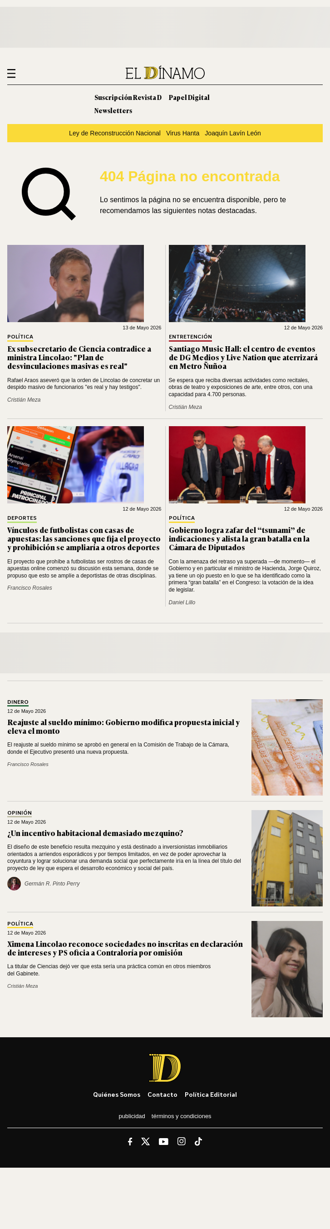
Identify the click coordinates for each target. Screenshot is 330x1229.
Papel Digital (189, 97)
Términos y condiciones (182, 1116)
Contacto (162, 1094)
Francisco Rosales (29, 588)
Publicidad (131, 1116)
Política (20, 337)
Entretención (190, 337)
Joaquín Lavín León (233, 133)
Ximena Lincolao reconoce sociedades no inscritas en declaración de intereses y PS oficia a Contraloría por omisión (125, 948)
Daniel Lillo (182, 602)
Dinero (18, 702)
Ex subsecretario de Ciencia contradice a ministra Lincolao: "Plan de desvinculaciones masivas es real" (79, 357)
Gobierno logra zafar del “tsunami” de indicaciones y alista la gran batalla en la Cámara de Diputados (239, 538)
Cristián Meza (23, 400)
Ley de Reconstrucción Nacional (115, 133)
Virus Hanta (182, 133)
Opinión (19, 813)
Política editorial (211, 1094)
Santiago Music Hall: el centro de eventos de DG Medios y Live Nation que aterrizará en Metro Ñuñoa (243, 357)
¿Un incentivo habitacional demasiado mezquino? (95, 832)
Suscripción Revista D (128, 97)
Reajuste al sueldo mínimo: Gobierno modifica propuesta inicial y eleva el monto (123, 726)
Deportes (22, 518)
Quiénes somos (116, 1094)
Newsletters (113, 110)
